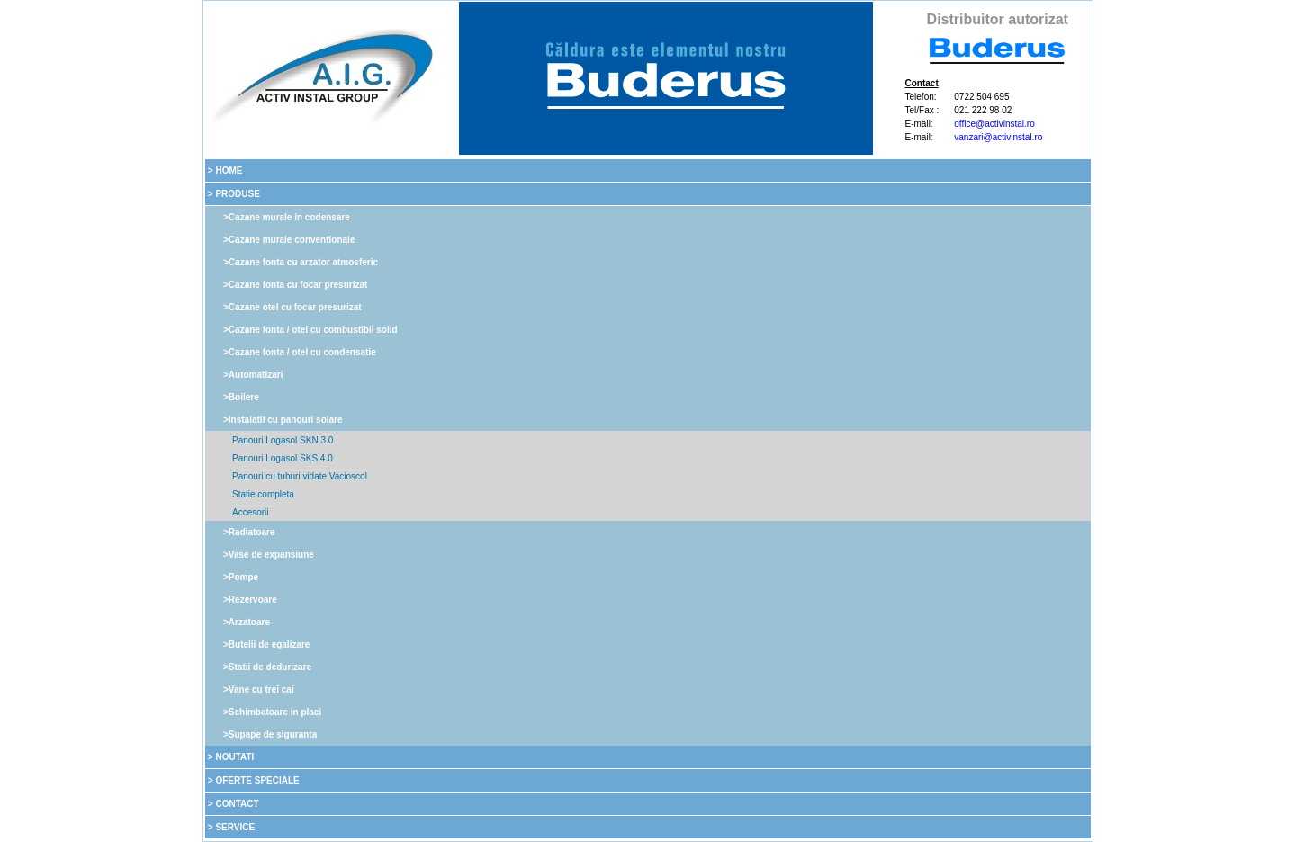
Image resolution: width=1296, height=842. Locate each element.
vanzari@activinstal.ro (998, 137)
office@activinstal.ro (994, 124)
